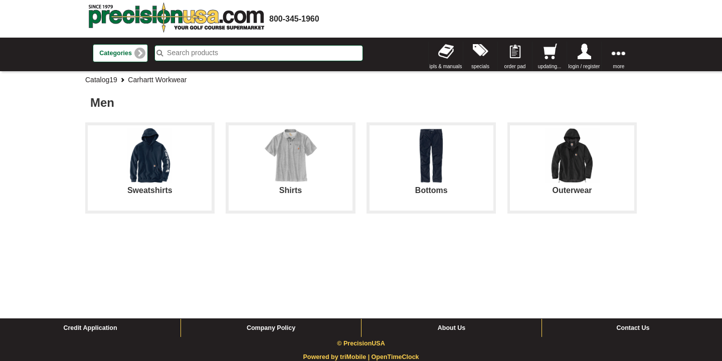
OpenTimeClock (395, 281)
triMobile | (356, 281)
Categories (115, 53)
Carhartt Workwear (157, 80)
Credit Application (90, 252)
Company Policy (271, 252)
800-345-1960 (294, 19)
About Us (452, 252)
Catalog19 (101, 80)
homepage (176, 19)
